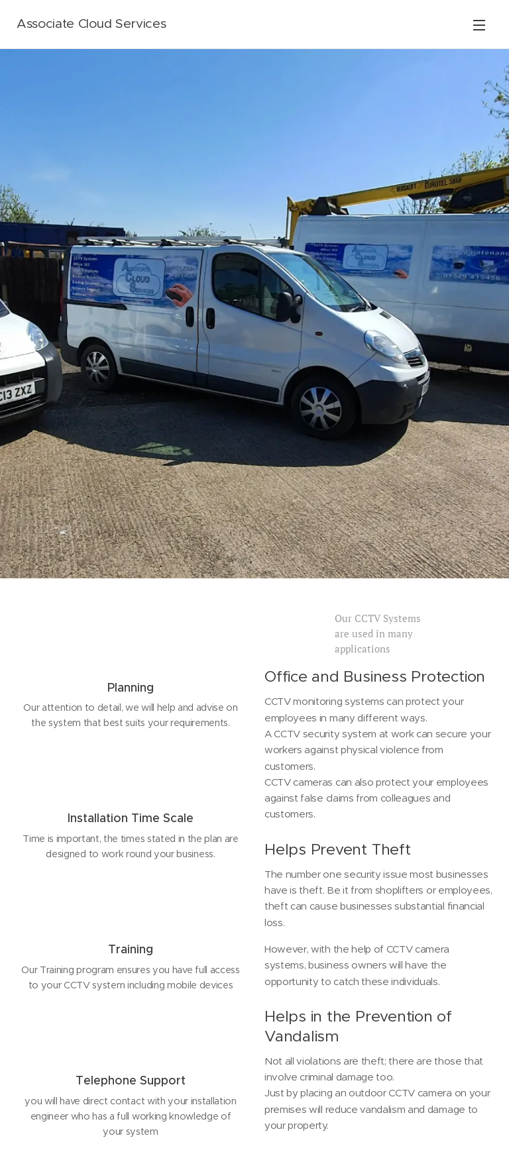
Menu (479, 25)
